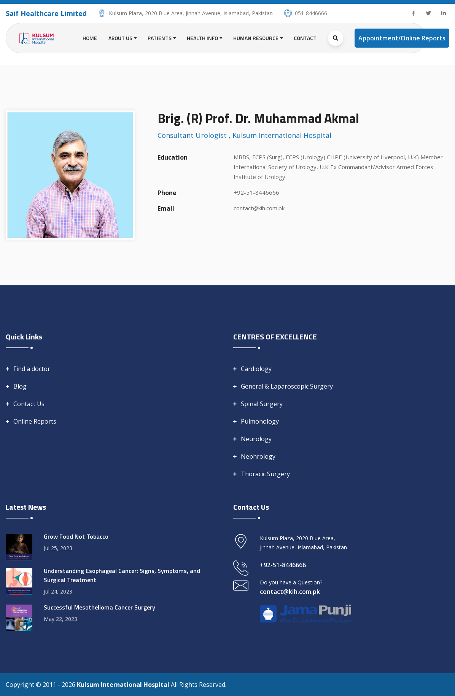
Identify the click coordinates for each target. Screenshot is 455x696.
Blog (20, 386)
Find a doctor (31, 369)
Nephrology (258, 456)
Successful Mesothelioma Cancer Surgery (99, 607)
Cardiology (256, 369)
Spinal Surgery (262, 404)
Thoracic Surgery (265, 474)
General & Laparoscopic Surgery (287, 386)
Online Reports (34, 421)
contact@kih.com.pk (259, 208)
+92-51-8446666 (256, 192)
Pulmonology (260, 421)
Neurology (256, 439)
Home (90, 38)
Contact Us (29, 404)
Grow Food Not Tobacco (76, 536)
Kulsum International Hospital (124, 684)
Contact (305, 38)
